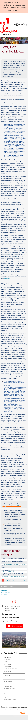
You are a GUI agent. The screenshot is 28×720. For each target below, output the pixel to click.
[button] (15, 24)
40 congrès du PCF (7, 671)
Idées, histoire (8, 681)
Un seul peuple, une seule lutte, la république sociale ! (14, 559)
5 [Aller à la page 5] (11, 580)
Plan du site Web (10, 653)
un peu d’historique (11, 621)
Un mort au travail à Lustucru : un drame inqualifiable (13, 564)
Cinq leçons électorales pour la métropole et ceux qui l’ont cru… (13, 566)
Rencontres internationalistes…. (9, 688)
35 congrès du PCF (7, 662)
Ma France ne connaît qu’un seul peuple (11, 568)
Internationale (8, 686)
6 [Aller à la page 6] (13, 580)
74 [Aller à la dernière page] (24, 580)
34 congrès (6, 661)
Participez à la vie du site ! (20, 716)
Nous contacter (14, 626)
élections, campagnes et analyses (10, 699)
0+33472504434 (10, 614)
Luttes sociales (6, 677)
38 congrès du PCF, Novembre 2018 (10, 668)
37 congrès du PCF (7, 666)
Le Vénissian (6, 697)
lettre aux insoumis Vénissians (8, 570)
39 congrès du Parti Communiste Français (11, 669)
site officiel (7, 278)
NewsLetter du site (6, 592)
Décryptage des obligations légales (20, 707)
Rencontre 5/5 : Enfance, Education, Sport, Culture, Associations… (13, 577)
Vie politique (7, 675)
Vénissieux (7, 694)
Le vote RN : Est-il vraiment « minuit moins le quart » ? (14, 558)
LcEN (2, 707)
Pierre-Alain (24, 56)
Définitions (4, 594)
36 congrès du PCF (7, 664)
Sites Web (4, 590)
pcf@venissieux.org (12, 617)
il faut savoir (10, 707)
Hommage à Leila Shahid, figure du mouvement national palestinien (12, 574)
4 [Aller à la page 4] (9, 580)
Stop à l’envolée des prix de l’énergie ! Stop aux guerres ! (12, 562)
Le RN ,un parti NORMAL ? (8, 571)
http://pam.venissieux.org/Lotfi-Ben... (12, 505)
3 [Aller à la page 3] (7, 580)
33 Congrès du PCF (7, 659)
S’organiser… (8, 657)
